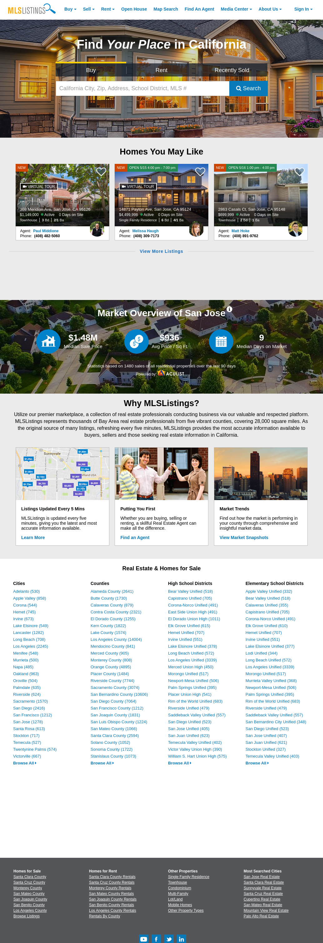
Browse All (25, 763)
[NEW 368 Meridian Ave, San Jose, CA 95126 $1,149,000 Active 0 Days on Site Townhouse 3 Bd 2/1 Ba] (62, 195)
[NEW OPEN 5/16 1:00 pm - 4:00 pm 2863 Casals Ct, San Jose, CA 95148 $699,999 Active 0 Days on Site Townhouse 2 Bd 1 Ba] (261, 195)
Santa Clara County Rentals (112, 877)
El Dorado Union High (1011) (194, 618)
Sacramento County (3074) (115, 687)
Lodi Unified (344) (262, 653)
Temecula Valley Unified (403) (272, 756)
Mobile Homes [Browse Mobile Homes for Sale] (180, 905)
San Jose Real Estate (262, 877)
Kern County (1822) (108, 625)
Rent (106, 9)
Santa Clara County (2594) (115, 735)
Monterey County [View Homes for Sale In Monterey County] (27, 888)
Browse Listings (26, 916)
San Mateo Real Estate (263, 905)
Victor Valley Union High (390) (195, 749)
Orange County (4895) (111, 667)
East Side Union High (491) (192, 612)
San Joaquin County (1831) (115, 715)
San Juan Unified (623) (189, 735)
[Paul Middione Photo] (97, 226)
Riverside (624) (27, 694)
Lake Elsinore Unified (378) (192, 646)
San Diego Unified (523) (189, 722)
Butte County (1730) (109, 598)
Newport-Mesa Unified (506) (193, 680)
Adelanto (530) (26, 591)
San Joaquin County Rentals (113, 899)
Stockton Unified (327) (266, 749)
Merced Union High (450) (190, 667)
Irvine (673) (23, 618)
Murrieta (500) (26, 660)
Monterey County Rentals (110, 888)
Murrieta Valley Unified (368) (271, 680)
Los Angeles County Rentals (112, 910)
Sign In (301, 9)
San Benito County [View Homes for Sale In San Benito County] (29, 905)
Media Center (234, 9)
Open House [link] (134, 9)
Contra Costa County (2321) (116, 612)
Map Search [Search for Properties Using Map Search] (166, 9)
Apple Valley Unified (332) (269, 591)
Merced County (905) (110, 653)
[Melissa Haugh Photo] (196, 226)
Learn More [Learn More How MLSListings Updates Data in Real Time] (33, 537)
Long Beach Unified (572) (191, 653)
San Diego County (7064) (114, 701)
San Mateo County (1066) (114, 728)
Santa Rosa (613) (29, 728)
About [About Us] (268, 9)
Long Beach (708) (29, 639)
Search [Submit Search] (248, 88)
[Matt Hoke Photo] (295, 226)
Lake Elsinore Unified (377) (270, 646)
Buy (68, 9)
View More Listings (161, 251)
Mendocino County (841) (113, 646)
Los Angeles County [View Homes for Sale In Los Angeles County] (30, 910)
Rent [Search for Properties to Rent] (161, 70)
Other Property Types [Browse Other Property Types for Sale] (186, 910)
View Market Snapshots (244, 537)
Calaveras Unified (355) (267, 605)
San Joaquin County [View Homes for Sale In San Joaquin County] (30, 899)
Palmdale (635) (27, 687)
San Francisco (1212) (32, 715)
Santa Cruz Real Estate (263, 893)
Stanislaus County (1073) (113, 756)
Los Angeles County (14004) (116, 639)
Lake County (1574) (108, 632)
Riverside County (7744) (112, 680)
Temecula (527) (27, 742)
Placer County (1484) (110, 673)
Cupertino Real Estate (262, 899)
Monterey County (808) (111, 660)
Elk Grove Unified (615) (189, 625)
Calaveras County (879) (112, 605)
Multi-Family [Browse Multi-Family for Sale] (178, 893)
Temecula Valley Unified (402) (195, 742)
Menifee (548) (25, 653)
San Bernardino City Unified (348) (276, 722)
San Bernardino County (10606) (119, 694)
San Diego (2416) (29, 708)
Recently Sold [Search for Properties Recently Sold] (232, 70)
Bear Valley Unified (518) (190, 591)
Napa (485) (23, 667)
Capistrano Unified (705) (190, 598)
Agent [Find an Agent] (199, 9)
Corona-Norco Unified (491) (193, 605)
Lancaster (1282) (28, 632)
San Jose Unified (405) (188, 728)
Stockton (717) (26, 735)
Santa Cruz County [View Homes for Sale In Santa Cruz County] (29, 882)
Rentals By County (104, 916)
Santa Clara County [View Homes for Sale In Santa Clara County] (29, 877)
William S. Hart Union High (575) (197, 756)
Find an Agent (135, 537)
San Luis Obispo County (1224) (119, 722)
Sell (87, 9)
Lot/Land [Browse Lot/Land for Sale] (175, 899)
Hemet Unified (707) (186, 632)
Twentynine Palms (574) (35, 749)
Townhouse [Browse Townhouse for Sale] (177, 882)
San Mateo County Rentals (111, 893)
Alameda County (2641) (112, 591)
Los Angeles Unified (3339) (192, 660)
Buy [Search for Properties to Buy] (91, 70)
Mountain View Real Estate (266, 910)
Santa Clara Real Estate (264, 882)
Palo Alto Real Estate (261, 916)
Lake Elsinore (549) (30, 625)
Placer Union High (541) (189, 694)
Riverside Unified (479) (188, 708)
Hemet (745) (24, 612)
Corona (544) (25, 605)
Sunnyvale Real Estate (262, 888)
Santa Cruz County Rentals (111, 882)
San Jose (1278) (28, 722)
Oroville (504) (25, 680)
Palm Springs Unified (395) (192, 687)
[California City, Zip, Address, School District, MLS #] (142, 88)
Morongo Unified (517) (188, 673)
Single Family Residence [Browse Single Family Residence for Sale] (188, 877)
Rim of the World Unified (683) (195, 701)
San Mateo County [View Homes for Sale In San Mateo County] (28, 893)
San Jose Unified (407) (266, 735)
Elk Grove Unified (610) (267, 625)
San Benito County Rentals (111, 905)
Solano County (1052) (110, 742)
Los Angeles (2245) (30, 646)
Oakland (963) (26, 673)
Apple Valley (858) (29, 598)
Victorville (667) (27, 756)
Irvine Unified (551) (185, 639)
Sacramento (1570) (30, 701)
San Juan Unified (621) (266, 742)
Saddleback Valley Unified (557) (197, 715)
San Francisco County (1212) (117, 708)
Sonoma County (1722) (111, 749)
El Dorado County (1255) (113, 618)
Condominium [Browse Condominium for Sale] (179, 888)
